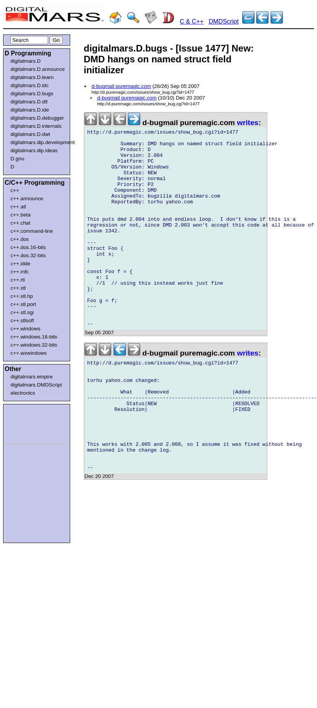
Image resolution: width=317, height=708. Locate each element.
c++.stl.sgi (22, 312)
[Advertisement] (28, 423)
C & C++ (191, 21)
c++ (14, 190)
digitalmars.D (25, 61)
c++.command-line (31, 231)
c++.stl (18, 288)
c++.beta (20, 215)
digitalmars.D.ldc (29, 85)
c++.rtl (17, 280)
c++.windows (25, 329)
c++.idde (20, 263)
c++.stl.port (23, 304)
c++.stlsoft (22, 320)
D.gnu (17, 159)
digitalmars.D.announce (37, 69)
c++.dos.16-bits (28, 247)
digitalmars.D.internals (36, 126)
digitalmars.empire (31, 377)
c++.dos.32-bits (28, 255)
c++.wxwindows (28, 353)
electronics (22, 393)
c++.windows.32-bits (33, 345)
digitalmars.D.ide (29, 110)
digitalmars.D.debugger (37, 118)
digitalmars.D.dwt (30, 134)
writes (247, 123)
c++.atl (18, 207)
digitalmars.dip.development (38, 142)
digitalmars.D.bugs (31, 93)
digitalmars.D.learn (31, 77)
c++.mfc (19, 272)
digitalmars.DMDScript (36, 385)
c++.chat (20, 223)
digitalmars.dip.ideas (34, 150)
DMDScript (224, 21)
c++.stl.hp (21, 296)
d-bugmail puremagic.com (121, 86)
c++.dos (19, 239)
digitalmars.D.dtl (29, 102)
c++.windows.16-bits (33, 337)
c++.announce (26, 198)
